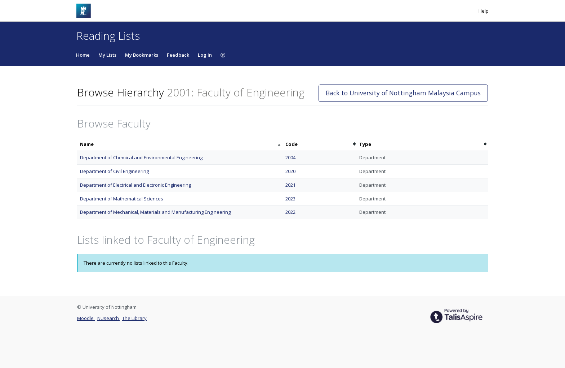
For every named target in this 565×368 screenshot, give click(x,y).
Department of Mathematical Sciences (121, 198)
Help (484, 11)
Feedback (178, 55)
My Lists (107, 55)
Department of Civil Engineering (114, 171)
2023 (290, 198)
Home (83, 55)
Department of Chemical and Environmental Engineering (141, 157)
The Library (134, 318)
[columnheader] (179, 144)
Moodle (86, 318)
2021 (290, 185)
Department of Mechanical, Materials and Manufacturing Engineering (155, 212)
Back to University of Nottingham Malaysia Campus (403, 92)
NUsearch (108, 318)
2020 (290, 171)
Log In (205, 55)
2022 (290, 212)
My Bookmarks (141, 55)
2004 (290, 157)
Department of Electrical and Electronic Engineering (135, 185)
